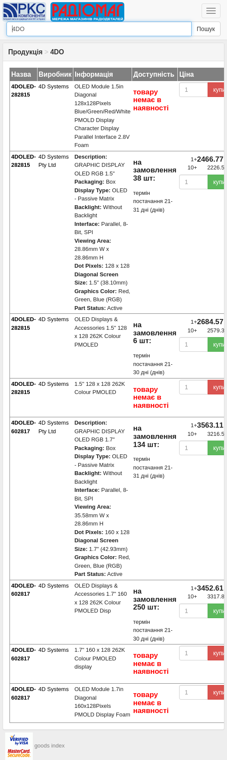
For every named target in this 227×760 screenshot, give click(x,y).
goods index (50, 745)
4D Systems (53, 86)
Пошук (206, 28)
